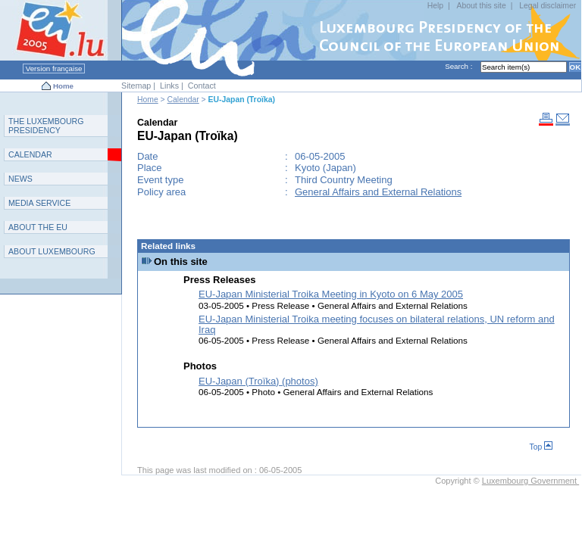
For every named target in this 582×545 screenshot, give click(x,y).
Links (169, 85)
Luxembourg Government (530, 480)
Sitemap (136, 85)
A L (51, 251)
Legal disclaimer (547, 6)
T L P (46, 126)
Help (435, 6)
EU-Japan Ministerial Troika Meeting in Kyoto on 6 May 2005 (331, 294)
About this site (480, 6)
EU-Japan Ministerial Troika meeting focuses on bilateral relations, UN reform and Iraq (377, 324)
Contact (202, 85)
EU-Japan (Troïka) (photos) (258, 381)
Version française (53, 68)
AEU (37, 227)
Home (63, 86)
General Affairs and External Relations (378, 192)
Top (541, 447)
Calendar (183, 99)
